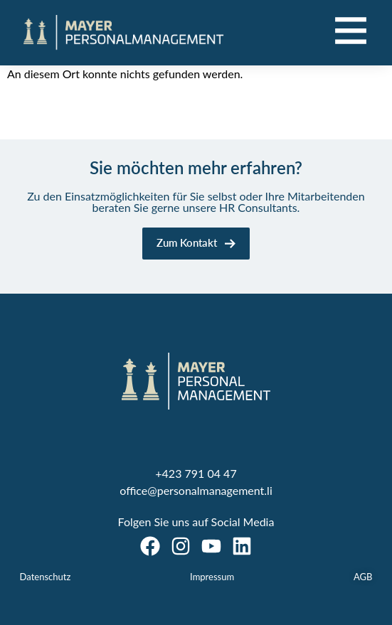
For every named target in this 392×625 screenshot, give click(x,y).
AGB (363, 576)
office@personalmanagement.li (196, 490)
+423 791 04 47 (195, 473)
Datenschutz (45, 576)
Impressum (212, 576)
